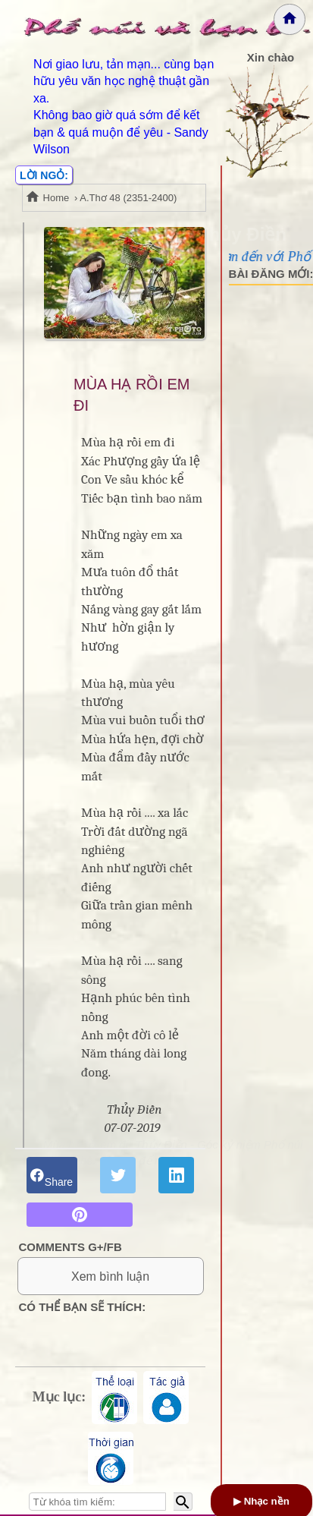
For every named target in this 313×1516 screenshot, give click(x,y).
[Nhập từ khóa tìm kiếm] (97, 1501)
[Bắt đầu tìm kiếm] (183, 1501)
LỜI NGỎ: (44, 175)
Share (51, 1174)
